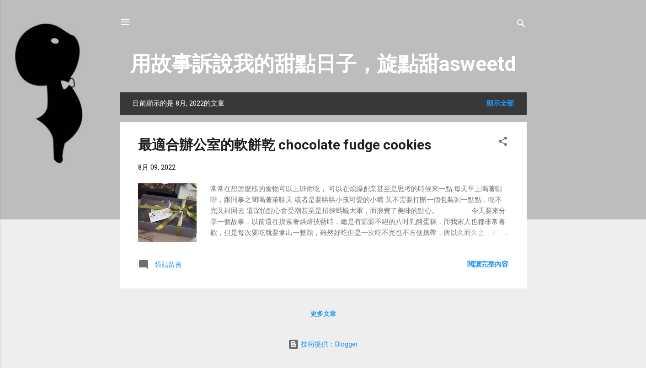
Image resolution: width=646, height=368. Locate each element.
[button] (502, 143)
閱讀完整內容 (487, 264)
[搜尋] (521, 25)
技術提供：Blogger (323, 344)
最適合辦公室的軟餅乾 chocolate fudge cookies (284, 145)
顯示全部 (500, 103)
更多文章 (323, 313)
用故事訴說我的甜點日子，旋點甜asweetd (323, 64)
